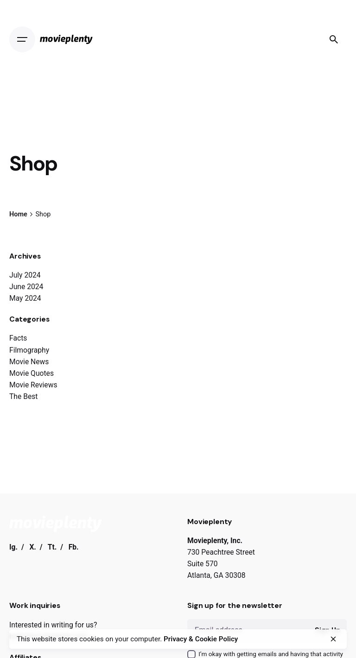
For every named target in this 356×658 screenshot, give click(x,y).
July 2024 (25, 275)
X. (32, 547)
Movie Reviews (33, 384)
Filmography (29, 350)
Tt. (52, 547)
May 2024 (25, 298)
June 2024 (26, 286)
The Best (23, 396)
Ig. (13, 547)
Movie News (29, 361)
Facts (18, 338)
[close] (333, 639)
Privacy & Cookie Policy (201, 639)
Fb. (74, 547)
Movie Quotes (31, 373)
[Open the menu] (24, 39)
